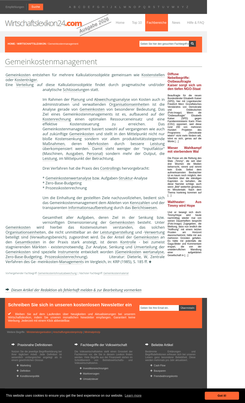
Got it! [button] (222, 395)
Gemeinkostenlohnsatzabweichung (57, 273)
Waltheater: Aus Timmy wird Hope (184, 203)
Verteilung (25, 84)
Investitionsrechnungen (94, 368)
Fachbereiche (157, 22)
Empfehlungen (15, 7)
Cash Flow (157, 365)
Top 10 (137, 22)
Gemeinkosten (18, 74)
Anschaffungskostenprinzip (67, 332)
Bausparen (158, 370)
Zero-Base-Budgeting (24, 256)
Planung (78, 99)
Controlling (109, 168)
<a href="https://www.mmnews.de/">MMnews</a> (22, 155)
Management (70, 261)
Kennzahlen (140, 202)
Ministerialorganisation (39, 332)
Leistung (157, 143)
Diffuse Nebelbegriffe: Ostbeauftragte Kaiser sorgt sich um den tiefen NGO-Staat (184, 81)
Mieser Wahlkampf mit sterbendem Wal (184, 149)
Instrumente (68, 251)
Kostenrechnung (57, 119)
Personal (94, 153)
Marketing (24, 365)
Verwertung (155, 232)
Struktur (126, 178)
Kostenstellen (153, 74)
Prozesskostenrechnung (65, 256)
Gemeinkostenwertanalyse (68, 178)
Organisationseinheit (127, 104)
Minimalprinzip (92, 332)
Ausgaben (74, 153)
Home (120, 22)
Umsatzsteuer (89, 379)
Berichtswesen (144, 207)
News (176, 22)
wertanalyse (153, 251)
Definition (23, 370)
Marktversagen (89, 373)
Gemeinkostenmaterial (115, 273)
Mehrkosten (98, 143)
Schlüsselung (74, 89)
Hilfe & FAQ (195, 22)
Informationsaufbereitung (90, 207)
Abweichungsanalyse (112, 99)
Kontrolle (128, 242)
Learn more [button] (133, 395)
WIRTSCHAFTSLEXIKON (31, 43)
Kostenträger (26, 79)
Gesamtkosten (27, 242)
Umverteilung (145, 246)
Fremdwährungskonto (164, 376)
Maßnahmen (53, 143)
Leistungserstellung (117, 232)
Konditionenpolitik (28, 376)
